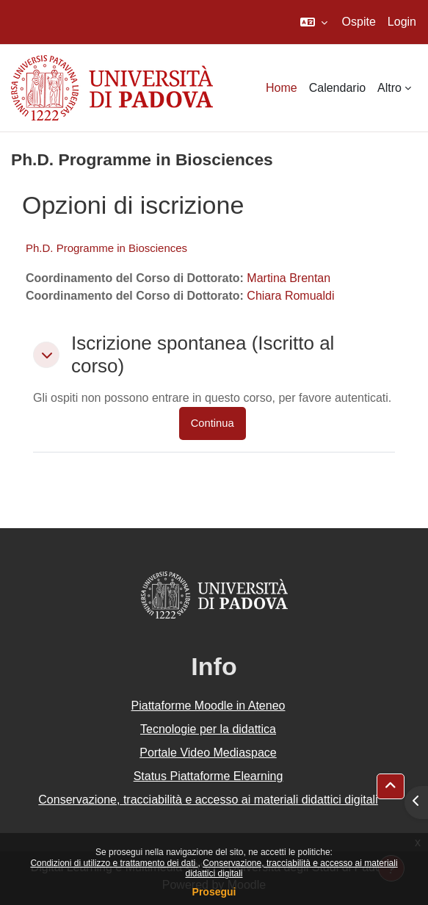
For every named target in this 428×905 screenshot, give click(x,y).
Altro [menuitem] (389, 88)
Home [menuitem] (281, 88)
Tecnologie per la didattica (208, 729)
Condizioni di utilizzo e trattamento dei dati (113, 863)
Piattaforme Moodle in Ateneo (208, 705)
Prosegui (214, 892)
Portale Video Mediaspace (208, 752)
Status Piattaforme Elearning (208, 776)
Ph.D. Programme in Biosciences (106, 248)
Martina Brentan (288, 278)
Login (402, 21)
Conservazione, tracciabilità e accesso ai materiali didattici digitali (207, 799)
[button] (313, 22)
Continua (212, 423)
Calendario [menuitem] (337, 88)
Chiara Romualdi (290, 295)
